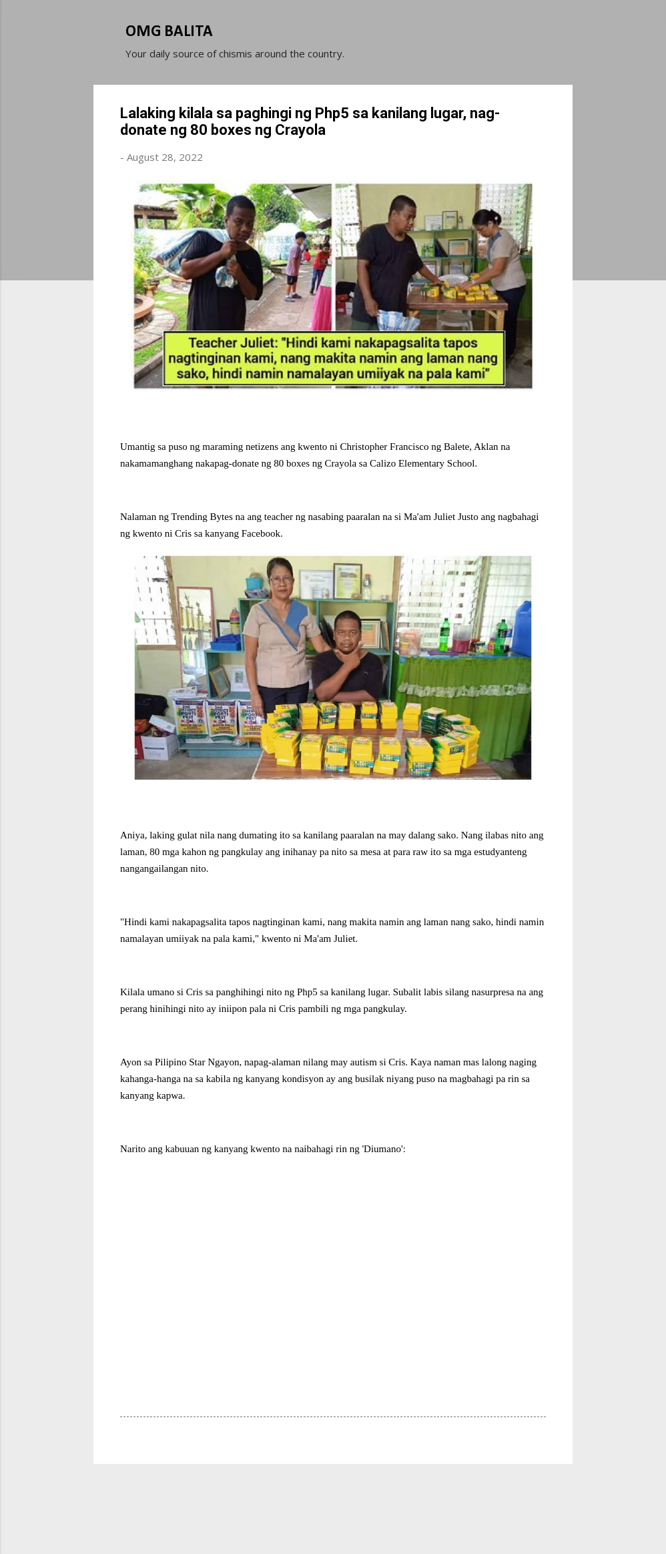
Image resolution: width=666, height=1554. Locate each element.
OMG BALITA (169, 32)
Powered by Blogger (333, 1492)
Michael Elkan (364, 1519)
